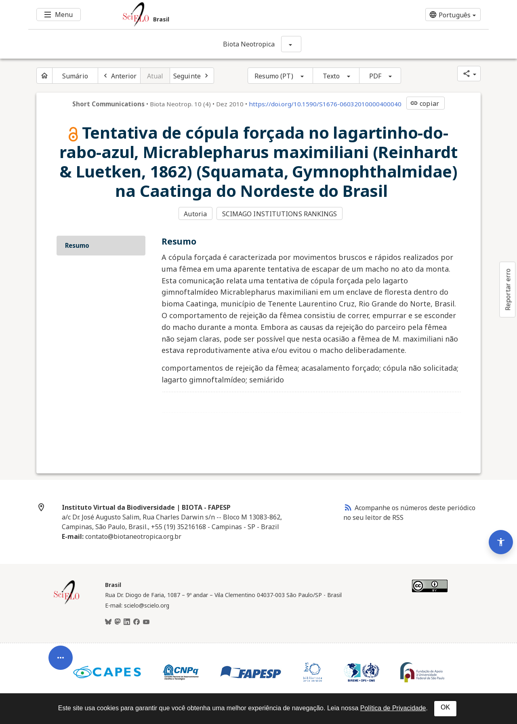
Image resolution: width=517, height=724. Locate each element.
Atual (155, 76)
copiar (424, 103)
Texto (331, 76)
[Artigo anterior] (119, 76)
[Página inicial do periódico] (44, 76)
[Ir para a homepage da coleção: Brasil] (220, 14)
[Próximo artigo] (192, 76)
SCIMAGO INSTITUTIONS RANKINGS (279, 213)
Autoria (195, 213)
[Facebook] (136, 622)
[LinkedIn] (127, 622)
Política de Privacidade (393, 708)
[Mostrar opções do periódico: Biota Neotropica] (291, 44)
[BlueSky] (108, 622)
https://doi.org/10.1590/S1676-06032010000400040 (325, 104)
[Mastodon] (117, 622)
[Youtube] (146, 622)
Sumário (75, 76)
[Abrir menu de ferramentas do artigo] (60, 662)
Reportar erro (507, 289)
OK (445, 707)
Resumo (77, 245)
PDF (375, 76)
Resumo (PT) (273, 76)
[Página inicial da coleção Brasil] (67, 603)
